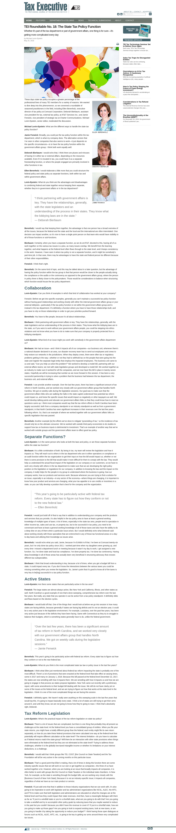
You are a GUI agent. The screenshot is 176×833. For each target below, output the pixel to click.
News (81, 20)
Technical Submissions (99, 20)
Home (29, 20)
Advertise (84, 829)
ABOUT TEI (128, 12)
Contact (130, 20)
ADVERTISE (147, 12)
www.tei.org (35, 829)
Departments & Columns (62, 20)
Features (40, 20)
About (118, 20)
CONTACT (137, 12)
